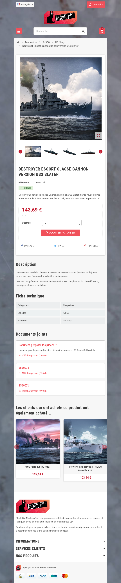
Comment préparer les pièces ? (36, 345)
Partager (27, 246)
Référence (22, 182)
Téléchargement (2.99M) (31, 373)
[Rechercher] (60, 31)
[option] (36, 450)
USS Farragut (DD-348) (36, 466)
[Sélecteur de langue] (24, 4)
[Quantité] (60, 223)
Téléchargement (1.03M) (31, 355)
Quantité (25, 222)
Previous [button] (15, 447)
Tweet (60, 246)
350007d (22, 368)
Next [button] (106, 447)
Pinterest (93, 246)
